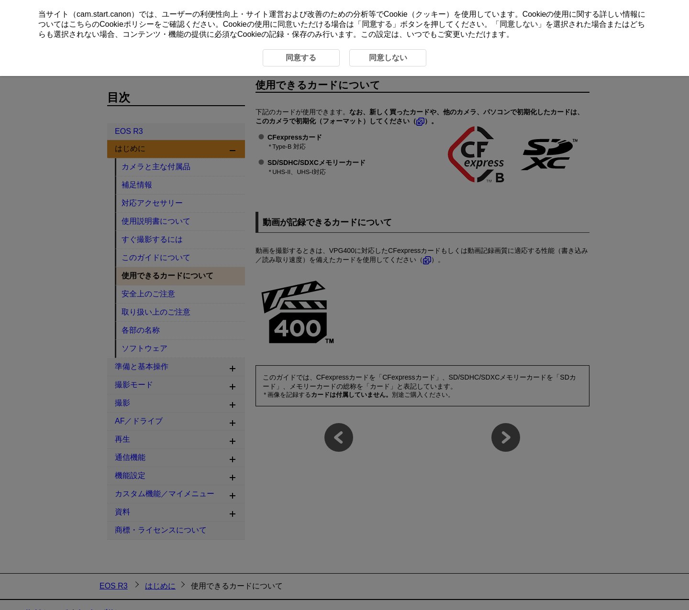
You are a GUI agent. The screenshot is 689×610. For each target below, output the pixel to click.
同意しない (519, 24)
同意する (377, 24)
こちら (80, 24)
